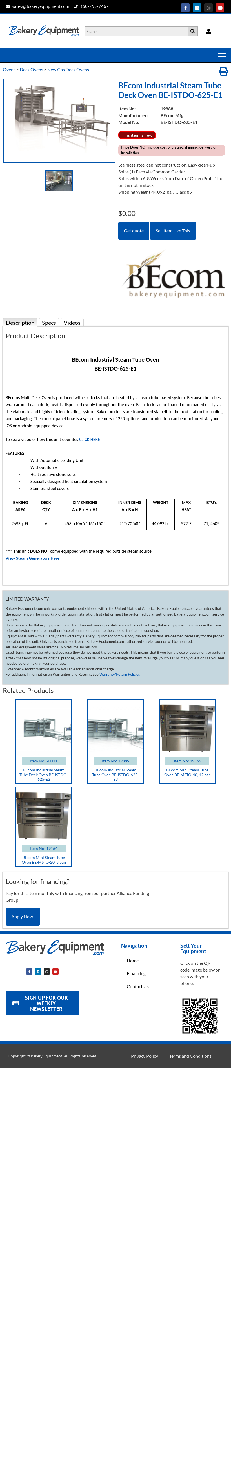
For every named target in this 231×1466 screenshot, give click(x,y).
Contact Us (138, 986)
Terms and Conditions (190, 1055)
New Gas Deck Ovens (68, 69)
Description (20, 322)
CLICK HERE (89, 439)
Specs (49, 322)
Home (133, 960)
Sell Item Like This (173, 230)
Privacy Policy (144, 1055)
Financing (136, 973)
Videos (72, 322)
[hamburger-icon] (222, 55)
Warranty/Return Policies (119, 674)
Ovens (9, 69)
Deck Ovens (31, 69)
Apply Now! (22, 916)
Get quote (134, 230)
